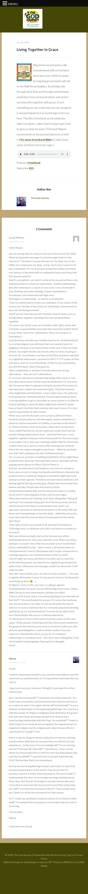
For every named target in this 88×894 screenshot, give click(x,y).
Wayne (12, 658)
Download (34, 162)
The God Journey (40, 197)
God (63, 855)
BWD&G (68, 862)
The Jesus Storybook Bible (35, 139)
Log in (70, 855)
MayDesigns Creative (35, 862)
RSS (31, 168)
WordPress (52, 855)
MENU (13, 4)
